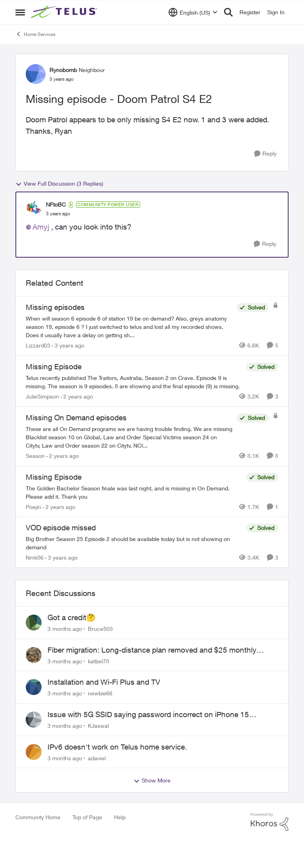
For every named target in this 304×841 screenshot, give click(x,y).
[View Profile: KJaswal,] (34, 719)
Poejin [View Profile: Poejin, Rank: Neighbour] (33, 506)
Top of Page (87, 817)
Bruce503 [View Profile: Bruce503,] (100, 628)
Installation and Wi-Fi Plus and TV (104, 682)
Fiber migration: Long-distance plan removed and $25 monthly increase (152, 650)
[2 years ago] (77, 396)
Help (119, 817)
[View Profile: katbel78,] (34, 655)
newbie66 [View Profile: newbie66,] (100, 693)
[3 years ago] (68, 345)
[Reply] (265, 153)
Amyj (40, 226)
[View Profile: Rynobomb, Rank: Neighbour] (36, 74)
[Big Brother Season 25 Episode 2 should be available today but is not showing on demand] (134, 543)
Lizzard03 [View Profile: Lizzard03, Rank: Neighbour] (38, 345)
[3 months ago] (65, 629)
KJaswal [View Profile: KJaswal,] (98, 725)
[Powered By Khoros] (270, 822)
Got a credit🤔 (72, 617)
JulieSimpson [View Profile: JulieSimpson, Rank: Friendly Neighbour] (42, 396)
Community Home (38, 817)
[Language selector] (193, 12)
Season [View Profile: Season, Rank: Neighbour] (35, 455)
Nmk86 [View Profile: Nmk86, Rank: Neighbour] (35, 557)
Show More (152, 780)
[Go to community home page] (65, 12)
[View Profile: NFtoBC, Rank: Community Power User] (34, 209)
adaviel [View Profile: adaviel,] (97, 757)
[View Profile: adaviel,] (34, 752)
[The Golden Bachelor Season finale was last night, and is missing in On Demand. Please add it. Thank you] (134, 492)
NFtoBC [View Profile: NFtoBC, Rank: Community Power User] (56, 204)
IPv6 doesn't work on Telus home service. (117, 746)
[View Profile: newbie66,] (34, 687)
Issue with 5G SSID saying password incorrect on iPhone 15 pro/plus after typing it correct (148, 715)
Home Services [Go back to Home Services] (35, 34)
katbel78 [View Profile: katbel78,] (98, 660)
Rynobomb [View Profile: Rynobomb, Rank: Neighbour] (63, 69)
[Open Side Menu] (20, 12)
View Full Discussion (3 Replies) (59, 183)
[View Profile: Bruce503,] (34, 622)
